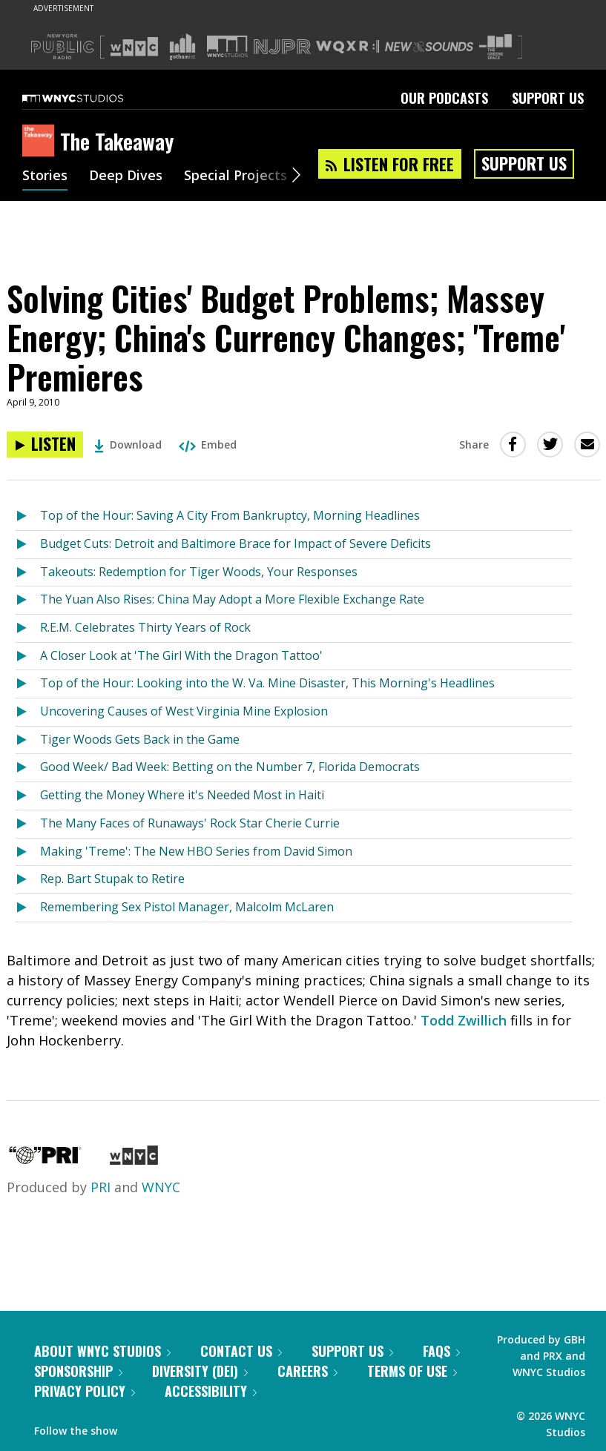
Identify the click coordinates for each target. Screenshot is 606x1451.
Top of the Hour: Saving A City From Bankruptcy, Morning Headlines (230, 515)
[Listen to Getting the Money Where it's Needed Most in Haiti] (28, 796)
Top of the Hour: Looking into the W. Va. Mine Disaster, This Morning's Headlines (267, 683)
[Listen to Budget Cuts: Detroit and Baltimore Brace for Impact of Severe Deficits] (28, 544)
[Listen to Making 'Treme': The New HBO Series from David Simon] (28, 852)
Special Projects (235, 176)
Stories (44, 176)
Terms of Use (412, 1371)
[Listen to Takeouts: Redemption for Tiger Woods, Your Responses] (28, 572)
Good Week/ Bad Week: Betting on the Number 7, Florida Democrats (230, 766)
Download (128, 444)
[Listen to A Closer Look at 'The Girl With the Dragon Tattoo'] (28, 656)
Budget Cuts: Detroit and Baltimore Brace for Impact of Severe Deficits (235, 543)
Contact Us (241, 1351)
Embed (208, 444)
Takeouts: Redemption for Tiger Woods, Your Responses (199, 571)
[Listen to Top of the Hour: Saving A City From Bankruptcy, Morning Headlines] (28, 516)
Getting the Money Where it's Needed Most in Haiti (182, 795)
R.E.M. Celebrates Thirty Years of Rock (145, 627)
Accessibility (211, 1391)
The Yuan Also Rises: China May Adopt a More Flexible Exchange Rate (232, 599)
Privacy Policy (84, 1391)
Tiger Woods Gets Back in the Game (140, 739)
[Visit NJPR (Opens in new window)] (282, 47)
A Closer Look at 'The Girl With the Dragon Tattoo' (181, 655)
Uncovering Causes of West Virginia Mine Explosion (184, 711)
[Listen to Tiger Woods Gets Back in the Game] (28, 740)
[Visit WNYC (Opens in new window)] (134, 46)
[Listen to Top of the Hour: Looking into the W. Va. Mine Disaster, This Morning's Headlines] (28, 684)
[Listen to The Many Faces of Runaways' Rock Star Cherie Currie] (28, 824)
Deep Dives (125, 176)
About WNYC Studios (102, 1351)
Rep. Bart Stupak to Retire (112, 878)
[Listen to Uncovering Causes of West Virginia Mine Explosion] (28, 712)
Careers (307, 1371)
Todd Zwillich (464, 1020)
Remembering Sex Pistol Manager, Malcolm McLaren (187, 907)
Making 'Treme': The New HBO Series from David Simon (196, 851)
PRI (100, 1187)
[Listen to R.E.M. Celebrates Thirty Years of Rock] (28, 628)
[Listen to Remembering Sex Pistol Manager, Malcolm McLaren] (28, 908)
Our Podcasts (444, 98)
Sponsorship (78, 1371)
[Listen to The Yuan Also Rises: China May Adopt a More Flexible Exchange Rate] (28, 600)
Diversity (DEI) (200, 1371)
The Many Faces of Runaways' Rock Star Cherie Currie (190, 823)
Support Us (548, 98)
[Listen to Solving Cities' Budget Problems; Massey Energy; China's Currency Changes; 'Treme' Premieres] (45, 444)
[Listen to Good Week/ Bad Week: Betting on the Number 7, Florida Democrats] (28, 767)
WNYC (161, 1187)
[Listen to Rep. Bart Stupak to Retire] (28, 879)
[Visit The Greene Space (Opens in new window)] (495, 47)
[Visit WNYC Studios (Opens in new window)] (227, 46)
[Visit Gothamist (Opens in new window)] (182, 46)
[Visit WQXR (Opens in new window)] (347, 47)
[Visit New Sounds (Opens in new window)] (429, 47)
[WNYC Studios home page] (91, 98)
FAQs (441, 1351)
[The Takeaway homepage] (41, 142)
